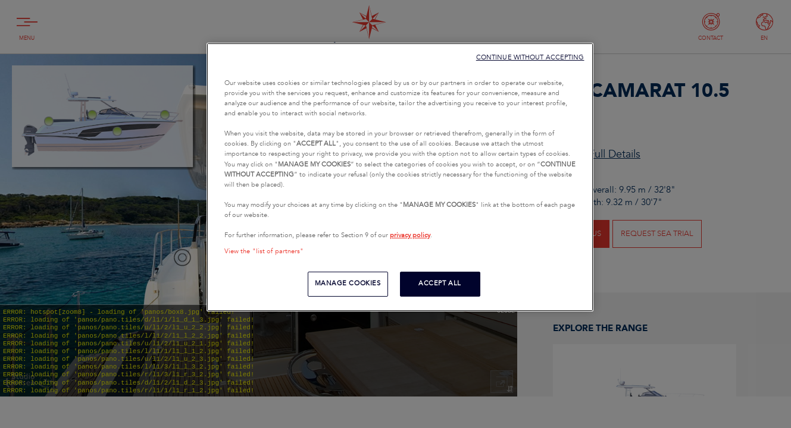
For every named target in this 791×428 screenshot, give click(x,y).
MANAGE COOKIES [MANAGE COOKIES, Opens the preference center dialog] (348, 283)
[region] (400, 177)
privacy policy (410, 235)
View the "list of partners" (264, 251)
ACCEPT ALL (439, 283)
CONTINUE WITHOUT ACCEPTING (530, 57)
